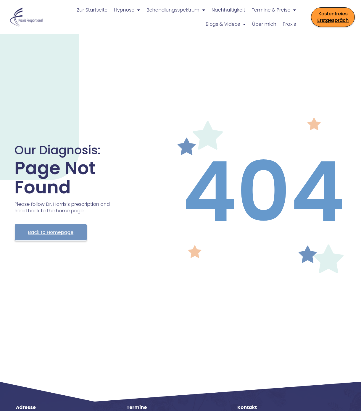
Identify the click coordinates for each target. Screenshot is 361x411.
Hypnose (127, 10)
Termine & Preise (274, 10)
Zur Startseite (92, 10)
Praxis (289, 24)
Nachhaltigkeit (228, 10)
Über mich (264, 24)
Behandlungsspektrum (175, 10)
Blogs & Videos (226, 24)
